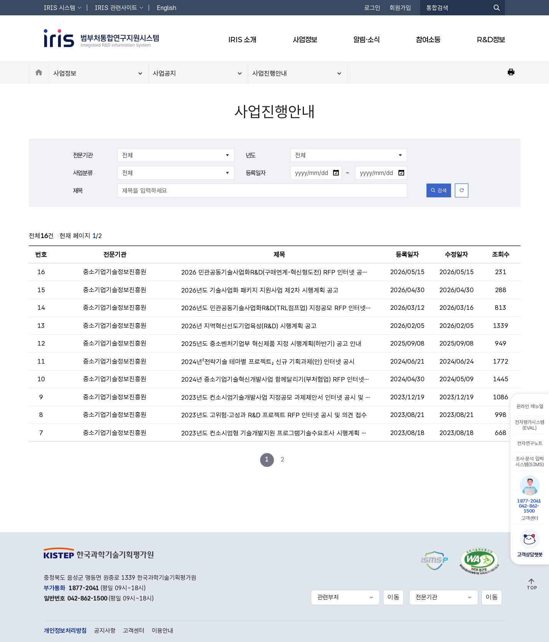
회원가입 (400, 8)
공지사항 (105, 630)
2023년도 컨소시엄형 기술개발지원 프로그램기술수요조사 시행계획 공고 (275, 433)
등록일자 (255, 173)
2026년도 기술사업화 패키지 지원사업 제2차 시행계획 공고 (259, 290)
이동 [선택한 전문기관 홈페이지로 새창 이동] (492, 597)
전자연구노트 (529, 443)
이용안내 (162, 630)
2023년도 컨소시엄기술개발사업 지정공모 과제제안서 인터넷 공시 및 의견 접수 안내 (275, 397)
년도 (251, 155)
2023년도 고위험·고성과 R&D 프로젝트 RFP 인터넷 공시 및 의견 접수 (274, 415)
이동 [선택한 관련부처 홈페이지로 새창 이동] (393, 597)
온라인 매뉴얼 (529, 406)
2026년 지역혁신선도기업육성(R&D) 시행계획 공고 (249, 326)
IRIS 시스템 (59, 8)
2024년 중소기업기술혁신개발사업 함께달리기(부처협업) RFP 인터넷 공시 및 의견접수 (275, 379)
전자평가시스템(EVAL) (530, 424)
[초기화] (461, 190)
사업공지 (164, 73)
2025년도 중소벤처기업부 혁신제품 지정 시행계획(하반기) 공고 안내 (271, 343)
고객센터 (529, 498)
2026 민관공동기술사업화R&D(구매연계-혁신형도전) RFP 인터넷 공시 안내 (275, 272)
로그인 (372, 8)
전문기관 (83, 155)
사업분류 (83, 173)
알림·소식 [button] (366, 39)
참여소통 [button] (428, 39)
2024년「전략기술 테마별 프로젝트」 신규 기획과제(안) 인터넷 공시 (268, 362)
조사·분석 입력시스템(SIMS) (530, 461)
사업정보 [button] (305, 39)
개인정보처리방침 (65, 630)
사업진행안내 (269, 73)
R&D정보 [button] (491, 39)
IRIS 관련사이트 (116, 8)
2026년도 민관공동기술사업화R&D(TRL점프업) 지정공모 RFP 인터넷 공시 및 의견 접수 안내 (275, 308)
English (166, 8)
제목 (78, 190)
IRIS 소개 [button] (242, 39)
